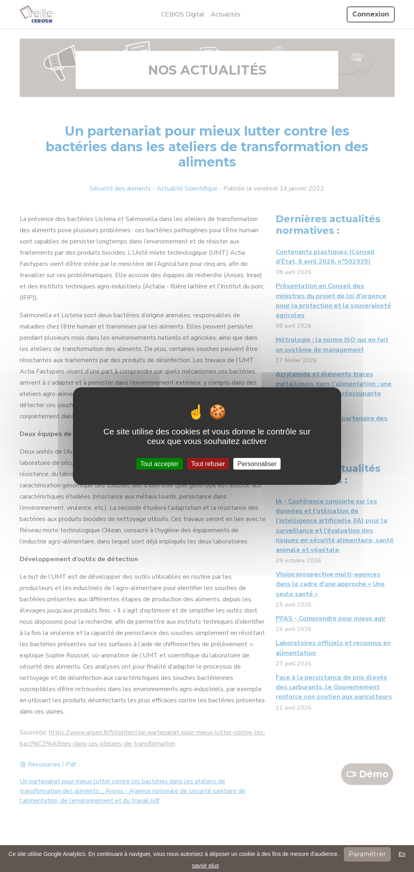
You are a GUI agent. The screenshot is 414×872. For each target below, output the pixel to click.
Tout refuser (208, 463)
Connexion (370, 14)
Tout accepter (159, 463)
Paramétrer (367, 854)
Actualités (225, 14)
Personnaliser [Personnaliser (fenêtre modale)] (257, 463)
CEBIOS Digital (182, 14)
